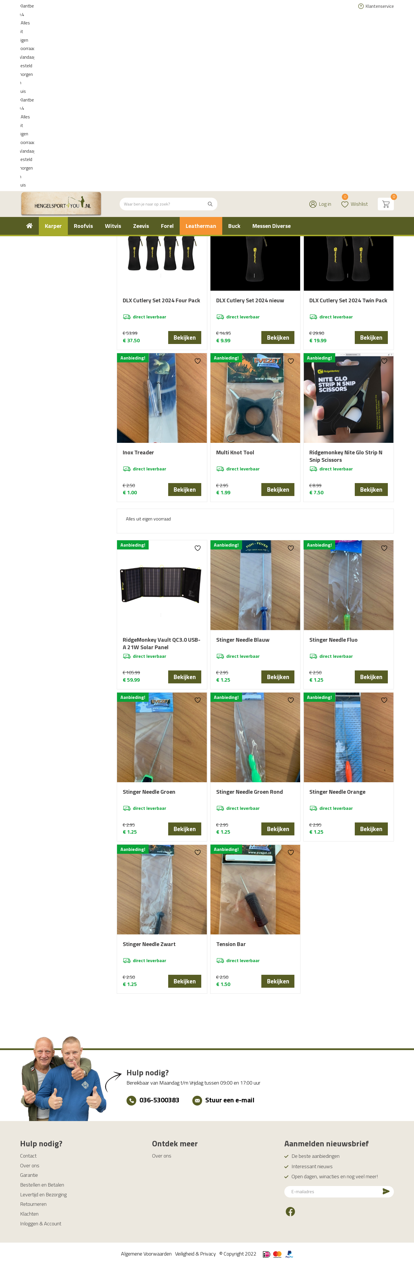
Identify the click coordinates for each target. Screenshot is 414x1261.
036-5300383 (159, 1096)
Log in (325, 25)
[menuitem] (29, 47)
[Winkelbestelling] (359, 186)
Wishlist (354, 21)
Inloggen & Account (40, 1219)
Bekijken (184, 337)
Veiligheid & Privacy (195, 1250)
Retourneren (33, 1200)
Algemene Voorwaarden (146, 1250)
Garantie (29, 1171)
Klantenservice (379, 6)
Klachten (29, 1210)
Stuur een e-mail (229, 1096)
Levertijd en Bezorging (43, 1190)
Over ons (29, 1161)
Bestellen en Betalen (42, 1181)
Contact (28, 1152)
